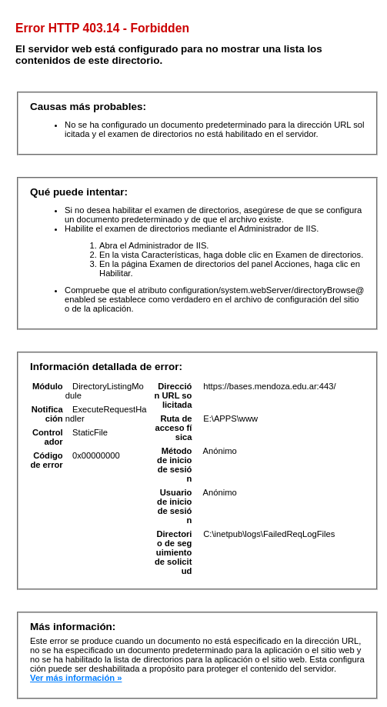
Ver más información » (76, 677)
